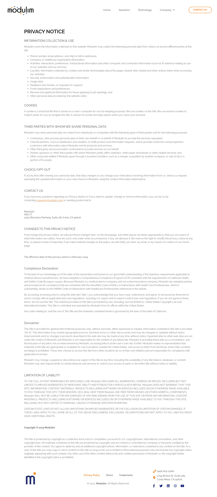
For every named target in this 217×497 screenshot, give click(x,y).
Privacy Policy (92, 475)
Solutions (124, 9)
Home (107, 9)
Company (167, 10)
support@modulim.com (49, 200)
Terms (109, 475)
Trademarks (126, 475)
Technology (145, 9)
